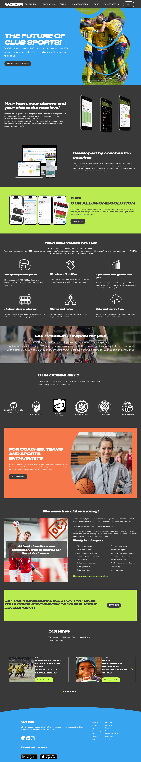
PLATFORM (49, 4)
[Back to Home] (13, 4)
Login (129, 4)
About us (95, 722)
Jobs (93, 733)
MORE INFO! (78, 221)
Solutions (108, 725)
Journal (107, 739)
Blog (93, 739)
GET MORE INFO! (18, 476)
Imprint (94, 728)
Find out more (44, 680)
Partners (94, 736)
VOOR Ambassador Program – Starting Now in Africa (114, 666)
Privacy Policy (96, 731)
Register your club (111, 733)
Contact (94, 725)
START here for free (18, 64)
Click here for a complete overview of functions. (90, 576)
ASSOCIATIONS (79, 4)
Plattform (108, 722)
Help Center (109, 736)
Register (110, 4)
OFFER (63, 4)
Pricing (107, 728)
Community (31, 4)
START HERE (114, 605)
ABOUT (96, 4)
